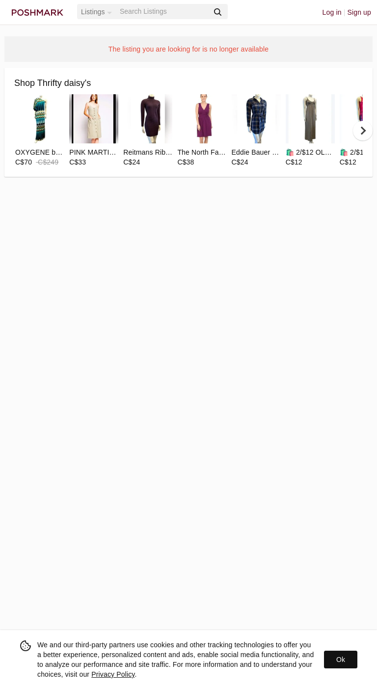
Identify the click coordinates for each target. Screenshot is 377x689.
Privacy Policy (113, 674)
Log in (332, 12)
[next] (363, 130)
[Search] (163, 11)
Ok (340, 659)
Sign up (359, 12)
